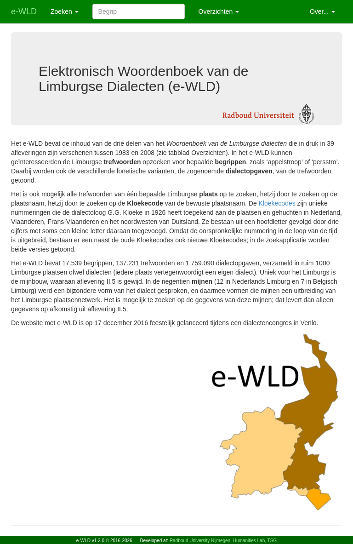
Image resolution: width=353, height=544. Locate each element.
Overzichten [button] (219, 11)
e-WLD (24, 11)
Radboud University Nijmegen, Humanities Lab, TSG (223, 540)
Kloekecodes (277, 203)
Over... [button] (322, 11)
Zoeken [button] (65, 11)
